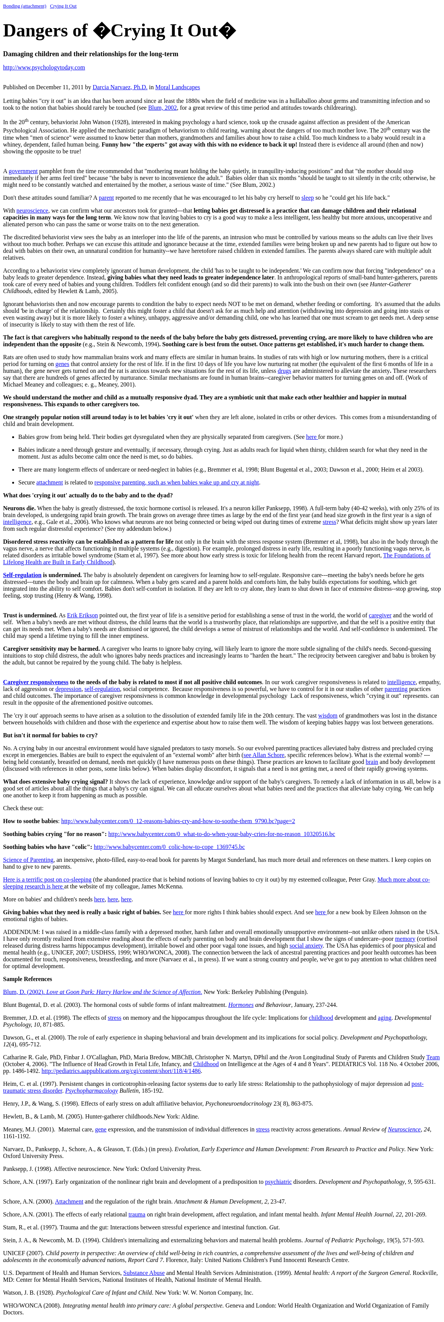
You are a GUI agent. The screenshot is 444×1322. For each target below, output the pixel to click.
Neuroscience (404, 1129)
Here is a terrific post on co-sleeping (47, 879)
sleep (307, 197)
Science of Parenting (28, 860)
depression (68, 689)
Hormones (241, 1005)
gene (100, 1129)
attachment (49, 482)
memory (405, 938)
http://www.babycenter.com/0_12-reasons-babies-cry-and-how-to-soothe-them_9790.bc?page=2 (178, 821)
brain (372, 762)
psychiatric (278, 1181)
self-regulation (102, 689)
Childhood (206, 1064)
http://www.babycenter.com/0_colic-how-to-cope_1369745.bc (169, 847)
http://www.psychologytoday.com (44, 67)
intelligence (17, 522)
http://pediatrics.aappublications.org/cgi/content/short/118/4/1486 (121, 1071)
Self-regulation (22, 575)
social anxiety (306, 945)
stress (329, 522)
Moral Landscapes (177, 87)
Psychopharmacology (91, 1090)
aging (385, 1017)
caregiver (380, 615)
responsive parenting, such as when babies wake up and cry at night (176, 482)
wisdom (328, 715)
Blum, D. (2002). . (102, 992)
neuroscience (32, 210)
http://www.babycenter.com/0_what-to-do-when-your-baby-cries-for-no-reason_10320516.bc (221, 834)
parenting (396, 689)
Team (433, 1057)
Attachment (69, 1201)
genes (62, 364)
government (23, 171)
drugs (285, 371)
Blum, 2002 (162, 107)
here (312, 437)
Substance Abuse (144, 1273)
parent (106, 197)
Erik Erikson (82, 615)
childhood (321, 1017)
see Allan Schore (264, 755)
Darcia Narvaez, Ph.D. (120, 87)
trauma (136, 1214)
